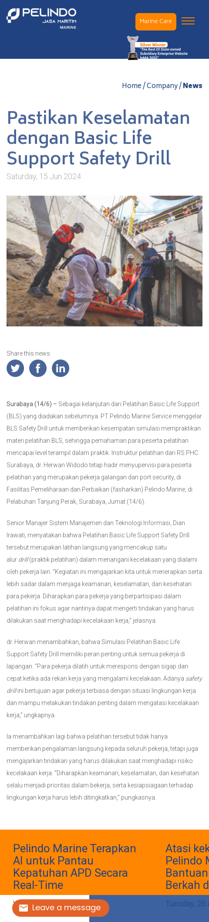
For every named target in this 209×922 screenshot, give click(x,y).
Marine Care (156, 22)
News (192, 87)
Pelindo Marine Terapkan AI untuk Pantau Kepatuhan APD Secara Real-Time (74, 866)
